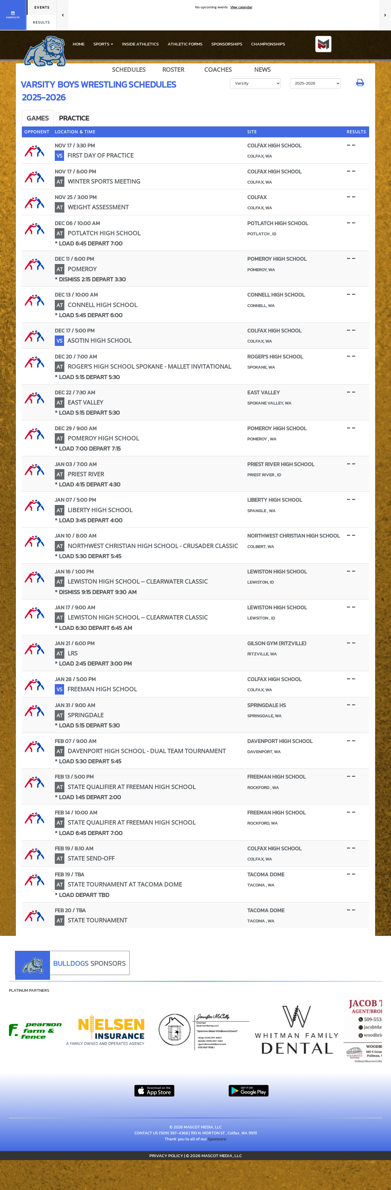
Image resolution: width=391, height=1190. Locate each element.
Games (38, 118)
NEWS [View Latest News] (262, 70)
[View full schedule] (13, 15)
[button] (103, 44)
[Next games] (385, 15)
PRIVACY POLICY (166, 1155)
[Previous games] (63, 15)
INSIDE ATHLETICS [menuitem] (140, 43)
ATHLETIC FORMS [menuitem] (185, 43)
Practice (74, 118)
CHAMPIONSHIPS (268, 43)
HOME (78, 43)
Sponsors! (217, 1139)
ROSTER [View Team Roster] (173, 70)
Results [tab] (41, 22)
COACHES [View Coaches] (218, 70)
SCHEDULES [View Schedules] (129, 70)
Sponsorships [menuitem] (226, 43)
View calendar (241, 7)
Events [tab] (42, 7)
